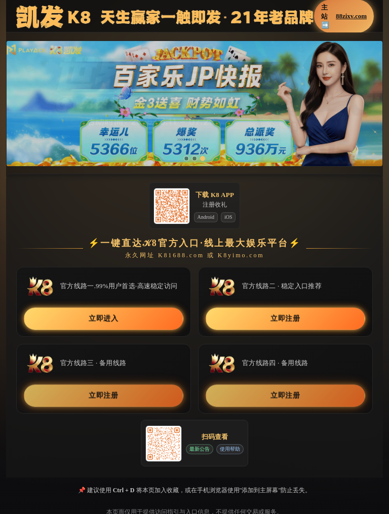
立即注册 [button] (285, 319)
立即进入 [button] (104, 319)
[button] (194, 103)
